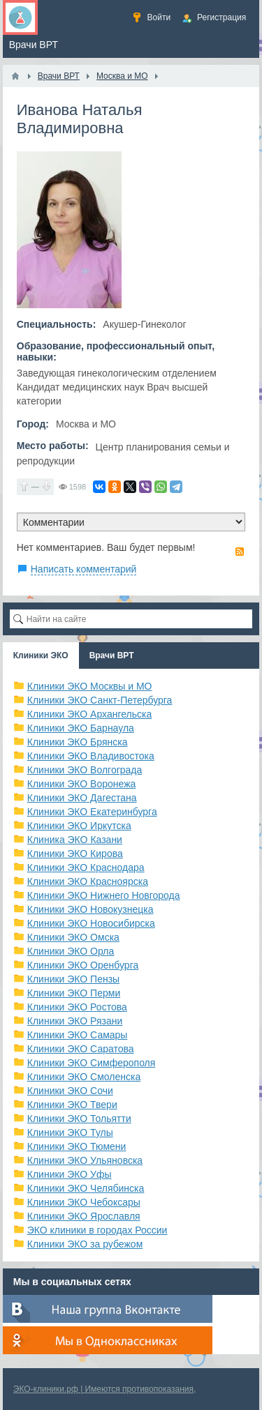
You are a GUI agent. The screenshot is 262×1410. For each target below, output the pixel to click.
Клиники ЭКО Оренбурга (83, 965)
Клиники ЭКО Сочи (70, 1090)
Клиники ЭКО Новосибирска (91, 923)
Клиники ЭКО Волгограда (85, 769)
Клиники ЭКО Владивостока (90, 755)
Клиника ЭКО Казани (74, 839)
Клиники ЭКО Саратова (80, 1048)
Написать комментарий (84, 569)
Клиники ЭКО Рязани (75, 1020)
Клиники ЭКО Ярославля (83, 1216)
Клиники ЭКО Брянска (77, 742)
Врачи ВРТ (111, 655)
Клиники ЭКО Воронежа (81, 783)
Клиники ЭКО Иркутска (79, 825)
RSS (239, 551)
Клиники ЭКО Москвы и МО (89, 686)
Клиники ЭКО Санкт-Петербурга (100, 700)
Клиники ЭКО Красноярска (87, 881)
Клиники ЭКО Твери (72, 1104)
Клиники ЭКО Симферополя (91, 1062)
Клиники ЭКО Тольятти (79, 1118)
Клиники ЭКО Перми (73, 993)
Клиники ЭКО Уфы (69, 1174)
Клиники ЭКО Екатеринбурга (92, 811)
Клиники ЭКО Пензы (73, 979)
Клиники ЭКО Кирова (75, 853)
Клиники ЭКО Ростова (77, 1007)
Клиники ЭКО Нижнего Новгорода (103, 895)
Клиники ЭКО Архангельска (89, 714)
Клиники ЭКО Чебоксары (83, 1202)
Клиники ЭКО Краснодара (86, 867)
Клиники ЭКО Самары (77, 1034)
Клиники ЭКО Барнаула (80, 728)
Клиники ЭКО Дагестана (82, 797)
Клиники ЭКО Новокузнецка (90, 909)
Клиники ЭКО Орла (71, 951)
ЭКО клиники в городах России (97, 1230)
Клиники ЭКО (40, 655)
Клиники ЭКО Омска (73, 937)
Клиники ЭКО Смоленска (84, 1076)
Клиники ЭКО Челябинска (86, 1188)
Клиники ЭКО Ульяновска (85, 1160)
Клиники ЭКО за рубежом (85, 1244)
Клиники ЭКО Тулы (70, 1132)
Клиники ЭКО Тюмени (76, 1146)
